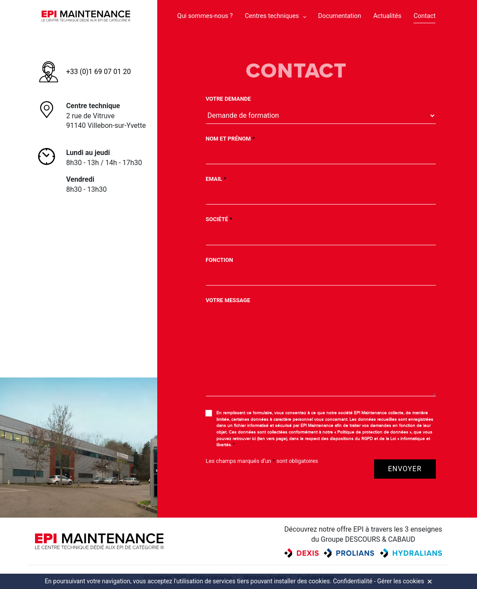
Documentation (339, 16)
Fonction (219, 260)
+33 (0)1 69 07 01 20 (98, 71)
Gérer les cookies (400, 581)
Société (219, 219)
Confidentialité (352, 581)
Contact (424, 16)
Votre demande (228, 98)
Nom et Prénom (230, 138)
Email (216, 179)
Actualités (387, 16)
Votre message (228, 300)
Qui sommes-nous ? (205, 16)
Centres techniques (272, 16)
